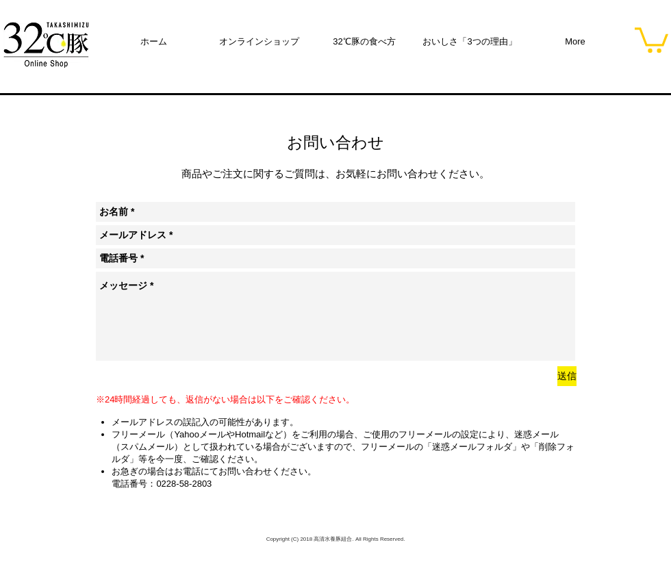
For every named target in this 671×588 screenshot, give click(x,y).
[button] (651, 39)
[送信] (567, 376)
